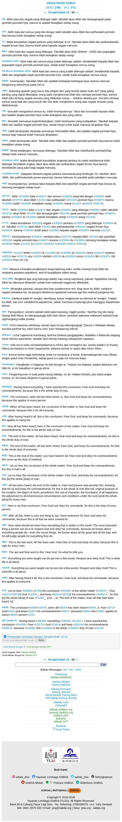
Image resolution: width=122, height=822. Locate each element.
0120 (77, 203)
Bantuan (61, 725)
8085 (91, 607)
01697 (41, 196)
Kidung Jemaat (61, 691)
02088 (26, 203)
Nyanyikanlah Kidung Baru (61, 694)
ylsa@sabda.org (61, 807)
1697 (42, 607)
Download (61, 674)
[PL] (66, 7)
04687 (99, 199)
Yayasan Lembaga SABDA (50, 777)
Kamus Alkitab (60, 681)
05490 (24, 196)
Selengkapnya (101, 777)
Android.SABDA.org (61, 712)
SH (65, 669)
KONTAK (46, 790)
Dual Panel (61, 729)
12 (68, 12)
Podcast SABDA (59, 782)
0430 (41, 199)
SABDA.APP (61, 715)
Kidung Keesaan (61, 688)
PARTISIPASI (59, 790)
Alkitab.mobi (61, 702)
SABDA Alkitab (32, 782)
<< (45, 12)
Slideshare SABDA (89, 782)
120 (30, 614)
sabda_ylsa (20, 777)
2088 (100, 611)
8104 (31, 611)
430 (11, 611)
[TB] (57, 7)
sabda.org (99, 807)
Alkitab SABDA (28, 652)
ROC (78, 669)
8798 (17, 594)
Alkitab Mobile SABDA (61, 2)
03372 (17, 199)
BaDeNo (61, 718)
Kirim (41, 640)
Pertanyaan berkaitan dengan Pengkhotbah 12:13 (37, 636)
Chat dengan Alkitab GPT (39, 647)
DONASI (74, 790)
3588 (86, 611)
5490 (33, 607)
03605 (67, 196)
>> (77, 12)
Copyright (61, 705)
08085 (99, 196)
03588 (7, 203)
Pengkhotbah (56, 12)
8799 (38, 590)
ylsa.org (85, 807)
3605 (63, 607)
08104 (71, 199)
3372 (110, 607)
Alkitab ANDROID (61, 677)
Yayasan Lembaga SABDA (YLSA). (48, 800)
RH (71, 669)
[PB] (73, 7)
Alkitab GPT (31, 655)
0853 (88, 203)
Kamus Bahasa (61, 684)
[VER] (49, 7)
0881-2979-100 (32, 807)
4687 (65, 611)
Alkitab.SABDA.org (61, 709)
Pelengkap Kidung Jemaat (61, 697)
